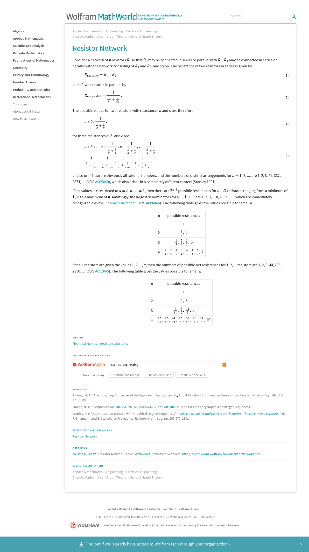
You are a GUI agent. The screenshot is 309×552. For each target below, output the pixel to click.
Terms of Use (207, 517)
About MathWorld (119, 509)
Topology (20, 104)
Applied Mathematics (28, 38)
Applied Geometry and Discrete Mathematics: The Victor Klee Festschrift (229, 413)
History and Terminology (31, 75)
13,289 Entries (102, 517)
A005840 (102, 181)
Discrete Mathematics (28, 53)
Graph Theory (116, 36)
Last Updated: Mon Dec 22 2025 (132, 517)
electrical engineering (126, 375)
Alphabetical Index (26, 111)
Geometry (20, 67)
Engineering (114, 31)
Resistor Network (84, 436)
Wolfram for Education (137, 525)
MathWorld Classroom (146, 509)
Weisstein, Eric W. (84, 454)
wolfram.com (112, 525)
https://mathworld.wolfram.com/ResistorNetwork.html (222, 454)
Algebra (18, 31)
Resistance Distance (114, 343)
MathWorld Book (188, 509)
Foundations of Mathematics (34, 60)
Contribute (169, 509)
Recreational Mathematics (32, 97)
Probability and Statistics (31, 89)
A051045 (102, 271)
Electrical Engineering (141, 31)
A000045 (153, 203)
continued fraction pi (193, 375)
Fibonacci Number (85, 343)
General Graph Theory (146, 36)
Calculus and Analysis (28, 45)
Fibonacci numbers (120, 203)
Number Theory (24, 82)
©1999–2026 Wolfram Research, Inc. (175, 517)
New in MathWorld (26, 118)
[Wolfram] (85, 525)
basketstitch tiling (160, 375)
